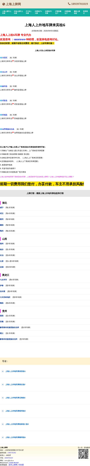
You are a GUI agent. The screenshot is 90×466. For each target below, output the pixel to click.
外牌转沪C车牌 (48, 12)
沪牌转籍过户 (58, 12)
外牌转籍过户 (68, 12)
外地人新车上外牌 (18, 12)
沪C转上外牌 (28, 12)
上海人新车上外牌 (6, 12)
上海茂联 (10, 463)
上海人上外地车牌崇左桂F (15, 384)
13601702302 (12, 453)
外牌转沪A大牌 (38, 12)
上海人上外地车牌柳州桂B (15, 437)
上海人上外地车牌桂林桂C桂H (17, 424)
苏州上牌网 (13, 465)
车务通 (21, 465)
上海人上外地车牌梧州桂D (15, 411)
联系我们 (85, 12)
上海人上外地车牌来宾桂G (15, 371)
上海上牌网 (13, 4)
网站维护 (16, 463)
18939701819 (79, 4)
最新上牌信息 (77, 12)
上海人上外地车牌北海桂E (15, 398)
